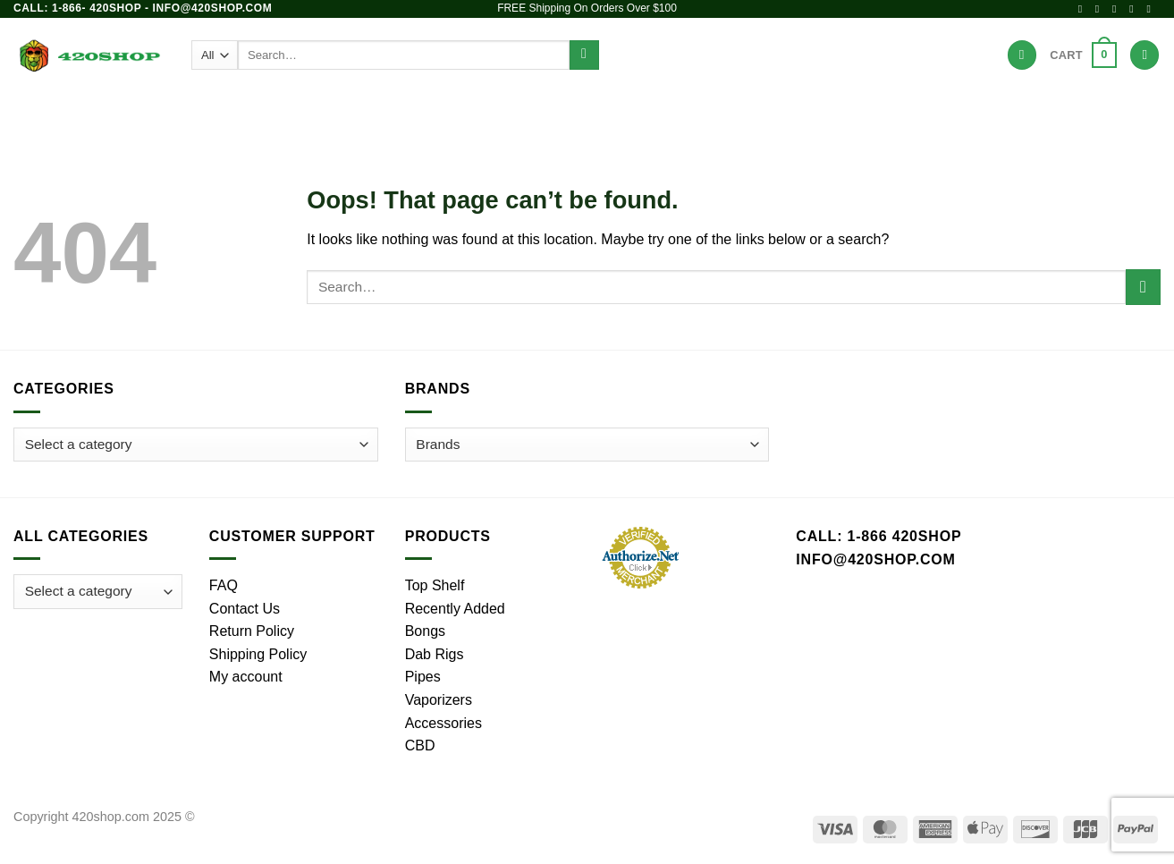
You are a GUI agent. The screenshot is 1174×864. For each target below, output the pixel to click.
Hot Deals (875, 111)
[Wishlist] (1022, 55)
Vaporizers (598, 111)
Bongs (370, 111)
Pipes (434, 111)
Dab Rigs (506, 111)
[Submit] (584, 55)
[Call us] (1151, 9)
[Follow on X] (1117, 9)
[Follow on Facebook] (1083, 9)
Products (294, 111)
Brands (794, 111)
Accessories (705, 111)
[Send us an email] (1134, 9)
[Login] (1144, 55)
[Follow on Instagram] (1100, 9)
